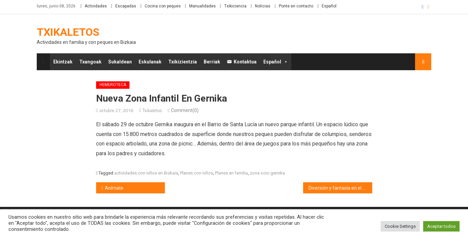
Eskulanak (150, 61)
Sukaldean (120, 61)
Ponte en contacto (296, 6)
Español (329, 6)
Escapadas (125, 6)
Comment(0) (185, 110)
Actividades (96, 6)
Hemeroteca (112, 84)
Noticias (262, 6)
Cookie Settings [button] (400, 226)
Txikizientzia (182, 61)
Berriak (212, 61)
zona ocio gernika (267, 173)
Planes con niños (196, 173)
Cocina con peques (163, 6)
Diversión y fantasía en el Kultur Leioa (340, 188)
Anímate (114, 188)
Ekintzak (62, 61)
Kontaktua (245, 61)
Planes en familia (231, 173)
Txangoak (90, 61)
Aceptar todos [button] (441, 226)
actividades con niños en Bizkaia (146, 173)
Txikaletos (68, 32)
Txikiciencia (235, 6)
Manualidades (202, 6)
